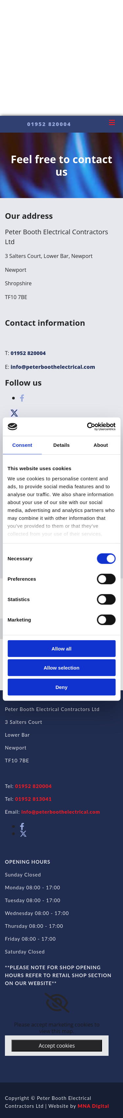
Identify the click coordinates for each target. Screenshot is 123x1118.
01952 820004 (28, 353)
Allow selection (61, 668)
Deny (61, 687)
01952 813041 (33, 799)
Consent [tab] (22, 444)
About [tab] (100, 444)
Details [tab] (61, 444)
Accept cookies (57, 1045)
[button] (14, 413)
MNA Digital (93, 1106)
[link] (57, 1003)
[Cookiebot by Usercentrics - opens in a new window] (87, 426)
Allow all (61, 648)
